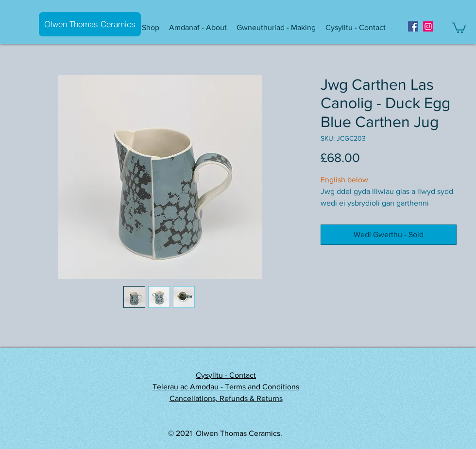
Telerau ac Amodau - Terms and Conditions (226, 387)
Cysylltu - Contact (226, 375)
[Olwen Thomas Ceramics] (90, 24)
